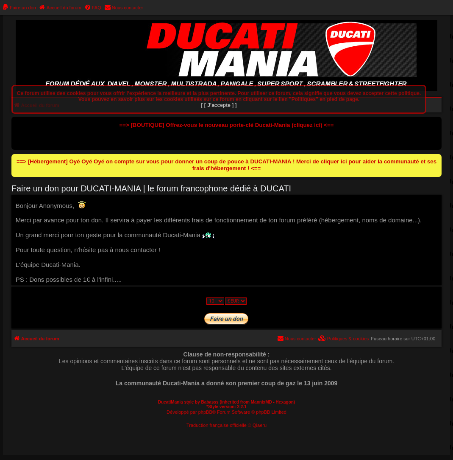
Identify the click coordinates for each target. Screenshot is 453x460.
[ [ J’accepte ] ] (219, 105)
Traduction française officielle (216, 425)
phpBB (205, 412)
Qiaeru (260, 425)
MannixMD (261, 402)
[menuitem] (19, 8)
